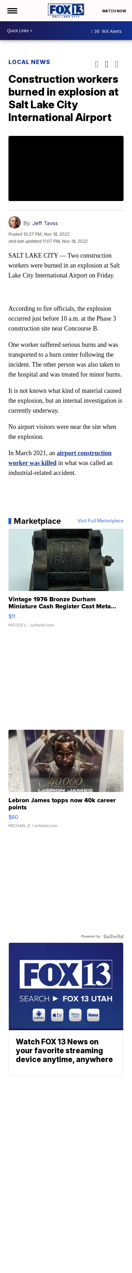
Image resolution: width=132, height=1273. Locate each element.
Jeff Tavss (45, 223)
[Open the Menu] (11, 10)
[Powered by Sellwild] (113, 936)
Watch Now (114, 11)
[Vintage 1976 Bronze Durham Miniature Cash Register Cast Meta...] (66, 581)
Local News (29, 61)
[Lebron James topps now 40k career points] (66, 782)
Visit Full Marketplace (100, 520)
